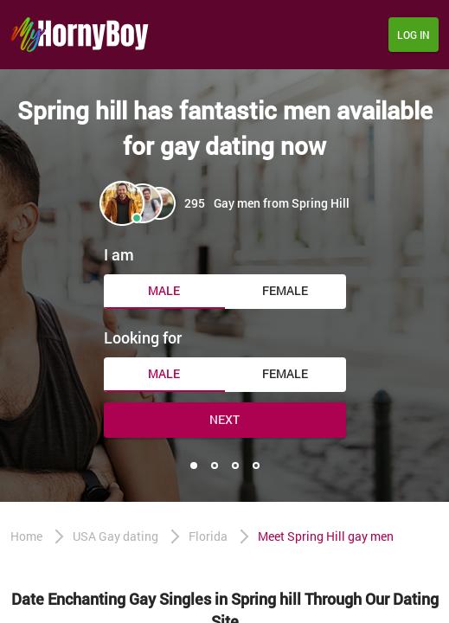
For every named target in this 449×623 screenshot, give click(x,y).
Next (224, 419)
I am (119, 254)
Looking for (143, 337)
